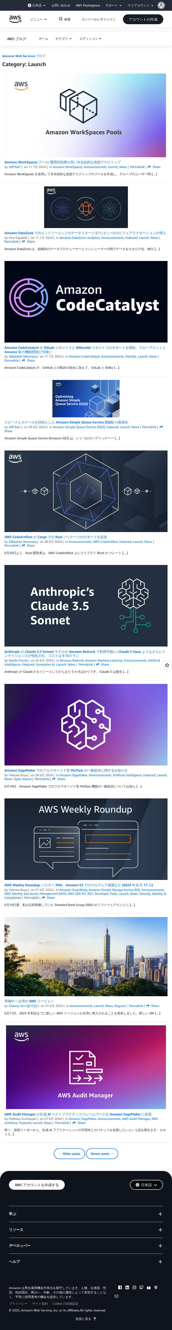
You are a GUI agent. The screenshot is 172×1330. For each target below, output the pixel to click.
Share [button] (154, 167)
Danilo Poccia (18, 660)
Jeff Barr (15, 167)
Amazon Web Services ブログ (23, 56)
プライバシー (18, 1303)
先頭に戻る (86, 1319)
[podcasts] (156, 1288)
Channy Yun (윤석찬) (23, 1006)
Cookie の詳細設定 (65, 1303)
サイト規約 (40, 1303)
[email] (116, 1296)
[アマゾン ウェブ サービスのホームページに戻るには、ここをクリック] (15, 22)
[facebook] (120, 1288)
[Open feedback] (167, 665)
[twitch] (141, 1288)
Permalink (137, 167)
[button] (165, 5)
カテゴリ (62, 38)
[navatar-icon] (161, 5)
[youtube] (148, 1288)
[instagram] (134, 1288)
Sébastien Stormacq (23, 356)
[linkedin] (127, 1288)
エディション (89, 38)
